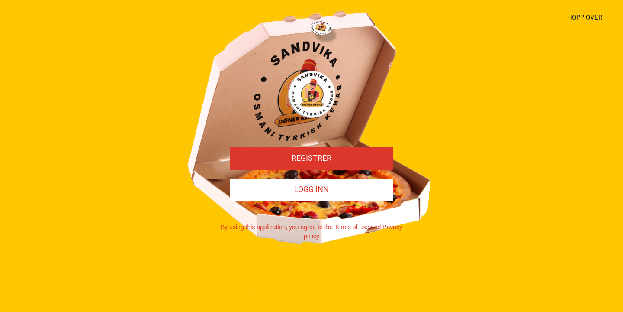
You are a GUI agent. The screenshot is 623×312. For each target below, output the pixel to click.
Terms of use (351, 227)
